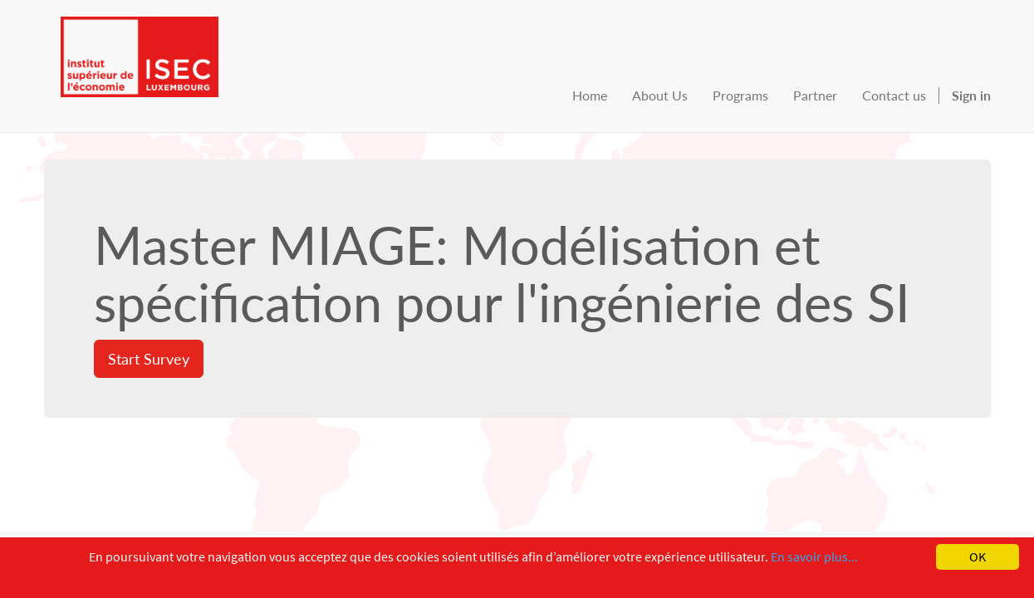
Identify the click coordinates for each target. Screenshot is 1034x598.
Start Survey (148, 359)
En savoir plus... (814, 556)
